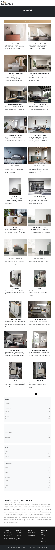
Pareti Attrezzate (45, 535)
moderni (27, 456)
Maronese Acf (27, 408)
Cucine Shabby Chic (33, 537)
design (27, 454)
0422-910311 (9, 535)
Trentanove (27, 419)
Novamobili (27, 411)
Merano (27, 472)
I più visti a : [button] (9, 463)
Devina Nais (27, 406)
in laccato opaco (27, 432)
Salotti (42, 537)
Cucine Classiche (32, 534)
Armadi (42, 540)
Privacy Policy (40, 547)
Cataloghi (18, 535)
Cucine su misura (32, 535)
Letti (42, 538)
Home (21, 13)
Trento (27, 480)
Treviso (27, 483)
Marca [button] (7, 399)
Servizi (17, 534)
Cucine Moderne (32, 532)
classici (27, 451)
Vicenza (27, 488)
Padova (27, 475)
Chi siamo (18, 532)
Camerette (43, 541)
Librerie (42, 534)
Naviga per (27, 21)
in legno (27, 435)
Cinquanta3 (27, 403)
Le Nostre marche (20, 537)
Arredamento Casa (27, 13)
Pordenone (27, 477)
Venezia (27, 485)
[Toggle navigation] (52, 3)
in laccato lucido (27, 430)
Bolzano (27, 470)
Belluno (27, 467)
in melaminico (27, 437)
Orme (27, 414)
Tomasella (27, 416)
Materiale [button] (8, 426)
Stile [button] (6, 447)
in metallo (27, 440)
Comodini (33, 13)
